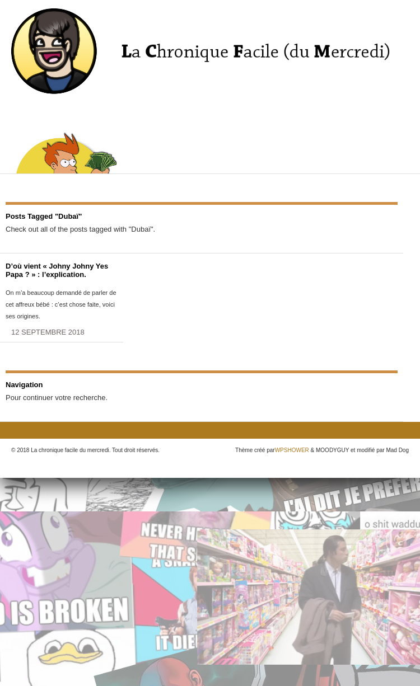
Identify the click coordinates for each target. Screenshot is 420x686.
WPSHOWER (292, 450)
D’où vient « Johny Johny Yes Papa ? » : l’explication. (57, 270)
